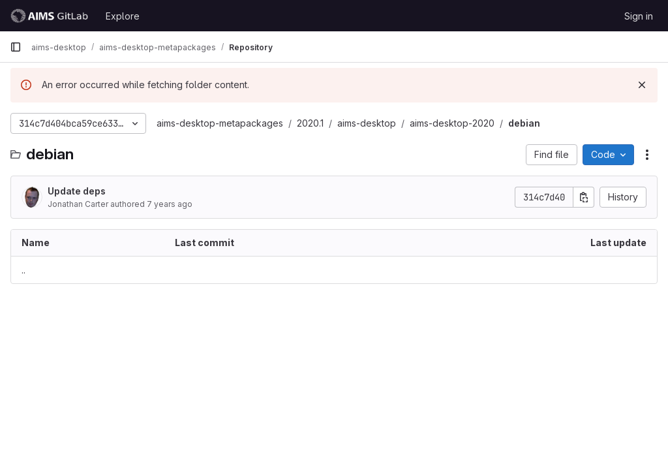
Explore (123, 16)
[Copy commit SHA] (583, 197)
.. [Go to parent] (23, 269)
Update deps (77, 190)
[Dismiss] (642, 85)
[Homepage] (51, 15)
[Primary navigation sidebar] (15, 47)
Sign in (638, 16)
